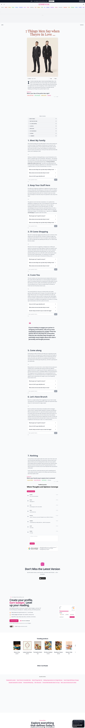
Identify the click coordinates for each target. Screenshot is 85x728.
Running (69, 721)
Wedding (47, 7)
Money (10, 7)
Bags (83, 7)
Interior (2, 7)
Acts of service (44, 440)
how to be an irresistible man (24, 640)
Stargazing (49, 95)
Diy (44, 7)
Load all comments (30, 451)
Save (50, 78)
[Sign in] (83, 4)
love (2, 24)
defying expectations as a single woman (52, 640)
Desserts (69, 710)
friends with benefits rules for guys (51, 642)
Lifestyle (69, 716)
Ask (55, 173)
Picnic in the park (37, 95)
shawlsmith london (11, 640)
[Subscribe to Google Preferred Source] (33, 508)
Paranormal (43, 721)
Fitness (13, 7)
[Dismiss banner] (57, 507)
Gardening (32, 7)
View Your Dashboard (25, 581)
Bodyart (39, 7)
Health (33, 716)
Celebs (51, 710)
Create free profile (14, 580)
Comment (32, 503)
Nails (42, 7)
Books (42, 710)
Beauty (56, 7)
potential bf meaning (28, 642)
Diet (33, 712)
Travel (28, 7)
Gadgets (42, 714)
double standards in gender (15, 642)
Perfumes (72, 7)
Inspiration (65, 7)
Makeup (16, 7)
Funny (25, 7)
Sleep (51, 723)
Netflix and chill (43, 95)
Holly (30, 78)
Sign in (29, 583)
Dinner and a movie (30, 95)
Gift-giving (49, 440)
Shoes (33, 723)
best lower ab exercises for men (68, 642)
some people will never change (71, 640)
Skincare (42, 723)
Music (69, 719)
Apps (42, 708)
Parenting (52, 721)
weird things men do (37, 640)
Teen (33, 725)
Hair (69, 714)
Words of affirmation (37, 440)
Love (35, 7)
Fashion (51, 712)
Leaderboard (61, 577)
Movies (76, 7)
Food (69, 712)
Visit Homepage (42, 697)
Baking (60, 708)
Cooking (80, 7)
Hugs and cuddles (30, 440)
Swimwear (70, 723)
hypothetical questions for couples (39, 305)
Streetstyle (21, 7)
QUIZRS (57, 96)
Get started (72, 577)
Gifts (69, 7)
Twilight (51, 725)
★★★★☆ (82, 24)
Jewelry (6, 7)
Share (55, 78)
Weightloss (52, 7)
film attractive (37, 642)
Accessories (60, 7)
